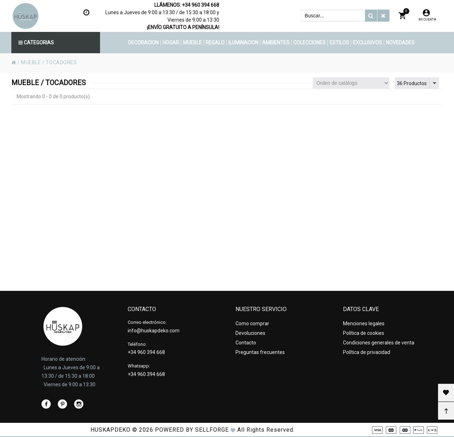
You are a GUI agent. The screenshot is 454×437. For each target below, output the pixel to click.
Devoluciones (250, 333)
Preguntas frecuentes (260, 352)
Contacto (246, 342)
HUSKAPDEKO (110, 429)
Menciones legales (363, 323)
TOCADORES (61, 62)
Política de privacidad (366, 352)
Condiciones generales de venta (378, 342)
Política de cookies (363, 333)
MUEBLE (31, 62)
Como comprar (252, 323)
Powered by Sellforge (192, 429)
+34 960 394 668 (200, 5)
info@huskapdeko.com (153, 330)
